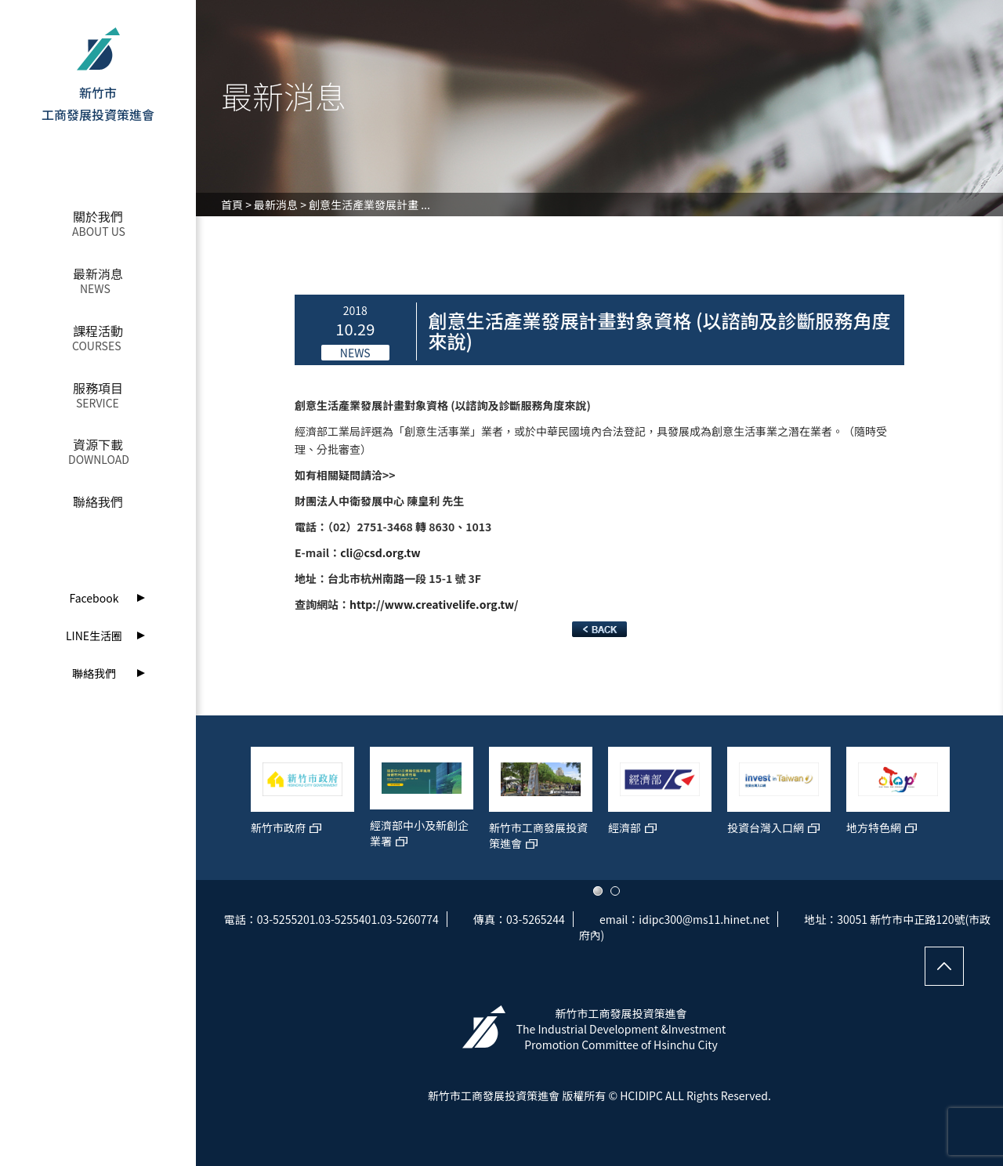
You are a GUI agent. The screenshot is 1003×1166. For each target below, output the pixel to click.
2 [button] (615, 891)
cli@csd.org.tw (380, 552)
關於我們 (98, 216)
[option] (302, 805)
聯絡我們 (98, 501)
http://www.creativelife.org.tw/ (434, 604)
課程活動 (98, 330)
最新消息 (98, 273)
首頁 (232, 204)
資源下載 (98, 444)
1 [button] (598, 891)
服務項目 (98, 387)
